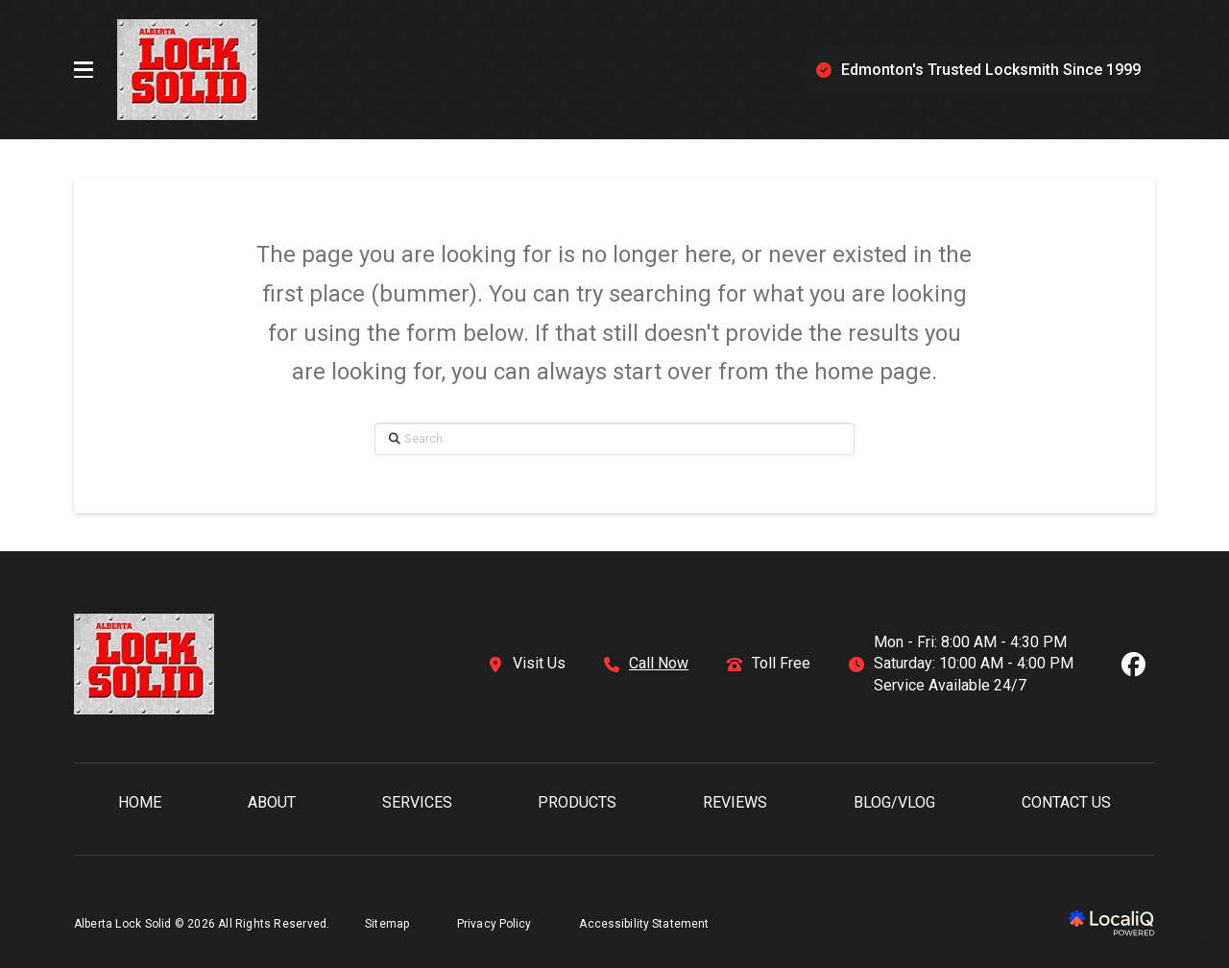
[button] (83, 70)
